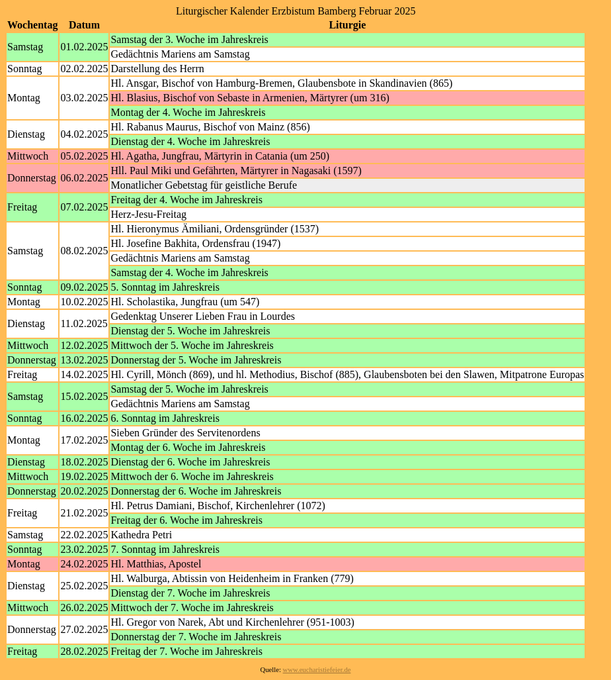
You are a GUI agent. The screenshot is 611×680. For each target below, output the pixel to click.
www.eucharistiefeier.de (317, 669)
